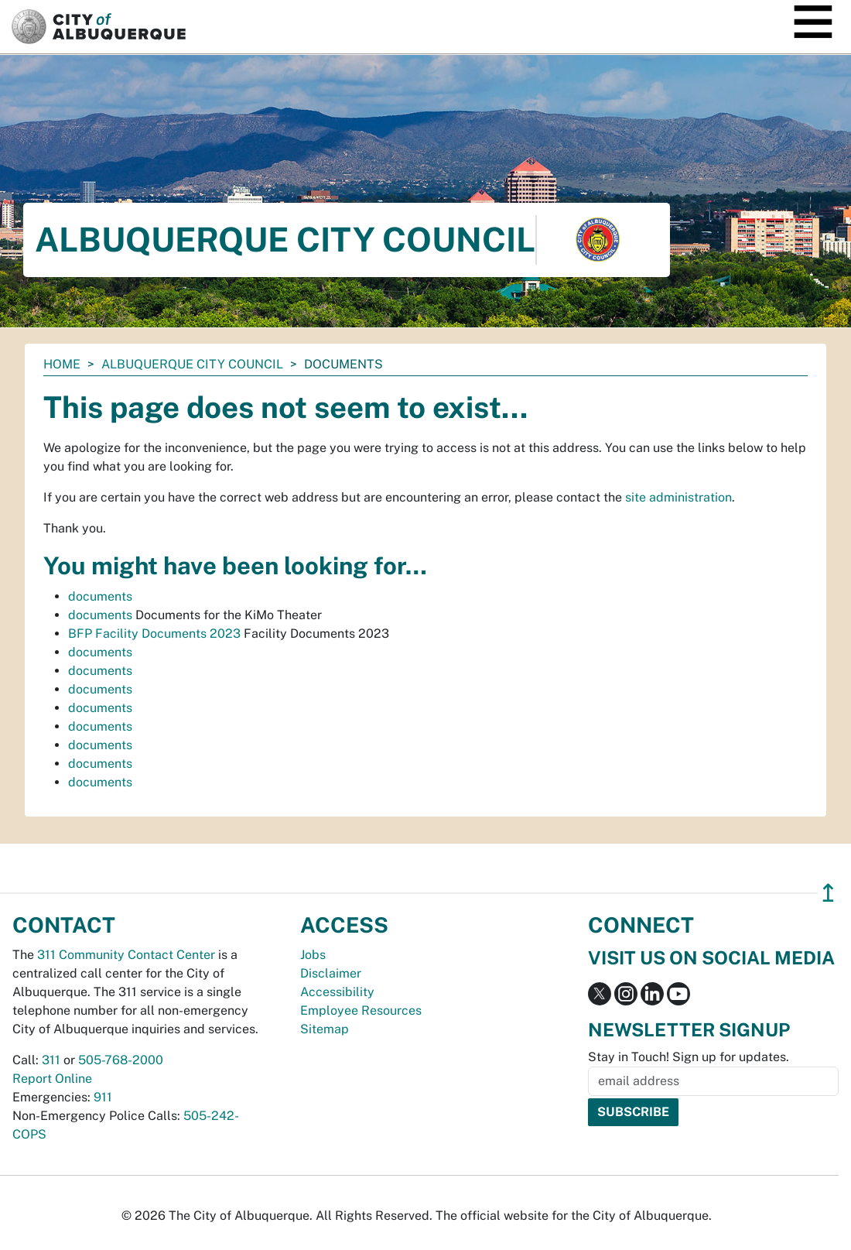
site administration (678, 497)
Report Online (52, 1078)
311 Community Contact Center (126, 954)
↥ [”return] (828, 892)
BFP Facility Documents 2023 (154, 633)
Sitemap (324, 1029)
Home (61, 364)
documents (100, 596)
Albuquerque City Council (192, 364)
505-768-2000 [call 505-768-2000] (120, 1060)
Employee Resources (361, 1010)
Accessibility (337, 992)
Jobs (313, 954)
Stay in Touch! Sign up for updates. (688, 1057)
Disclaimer (330, 973)
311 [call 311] (51, 1060)
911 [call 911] (103, 1097)
